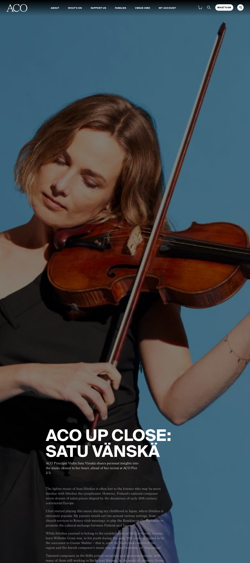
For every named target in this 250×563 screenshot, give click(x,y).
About (55, 8)
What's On (75, 8)
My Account (167, 8)
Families (120, 8)
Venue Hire (142, 8)
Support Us (98, 8)
